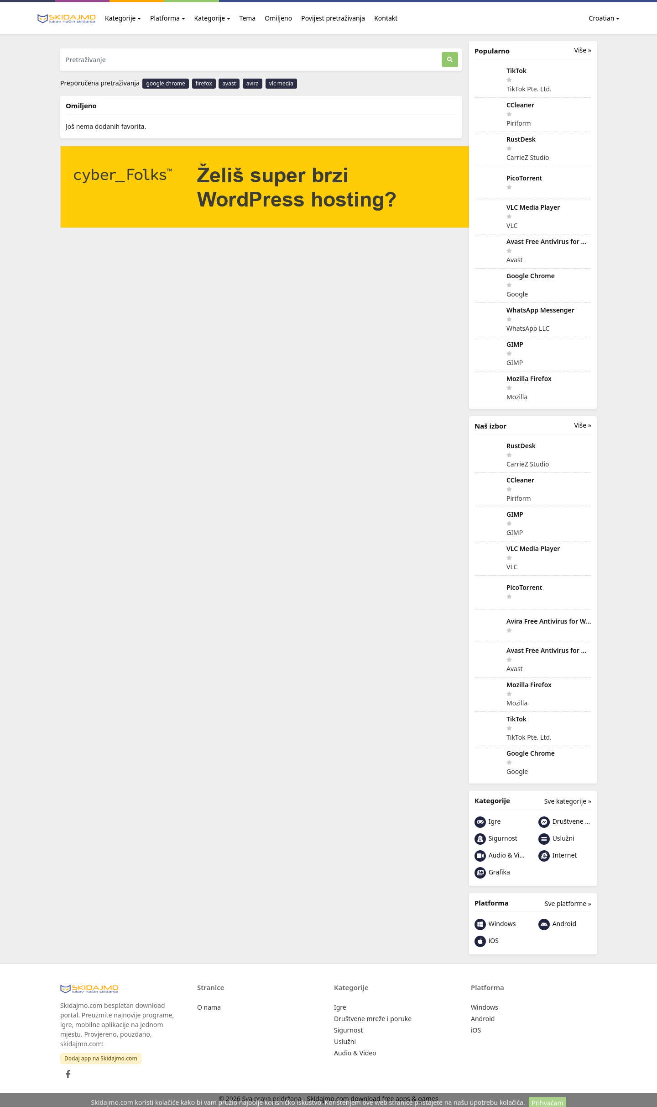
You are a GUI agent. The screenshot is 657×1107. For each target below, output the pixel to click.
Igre (487, 822)
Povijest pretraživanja (333, 18)
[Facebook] (66, 1071)
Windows (495, 924)
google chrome (165, 83)
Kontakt (385, 18)
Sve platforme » (568, 903)
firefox (204, 83)
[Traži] (450, 59)
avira (252, 83)
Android (557, 924)
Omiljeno (278, 18)
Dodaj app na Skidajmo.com (100, 1058)
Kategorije (120, 18)
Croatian (596, 18)
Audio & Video (500, 856)
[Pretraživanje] (251, 59)
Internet (557, 856)
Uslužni (556, 839)
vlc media (281, 83)
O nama (209, 1007)
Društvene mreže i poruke (564, 822)
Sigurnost (495, 839)
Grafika (492, 873)
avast (229, 83)
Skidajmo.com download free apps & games (372, 1098)
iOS (486, 941)
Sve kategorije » (567, 801)
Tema (248, 18)
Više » (582, 50)
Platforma (165, 18)
